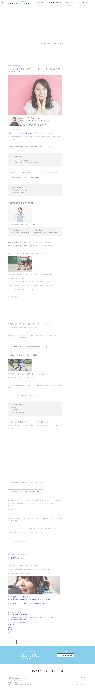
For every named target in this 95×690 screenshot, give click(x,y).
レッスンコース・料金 (82, 4)
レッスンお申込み (40, 4)
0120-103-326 (19, 679)
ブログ (91, 4)
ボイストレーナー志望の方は (54, 4)
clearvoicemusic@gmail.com (16, 684)
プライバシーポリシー (81, 682)
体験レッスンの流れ (69, 4)
